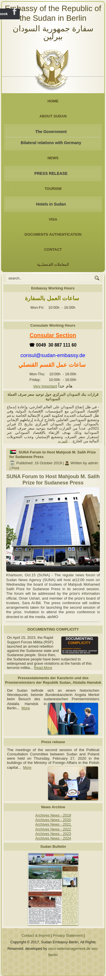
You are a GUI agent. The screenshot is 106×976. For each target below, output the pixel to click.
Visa (53, 219)
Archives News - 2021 (53, 824)
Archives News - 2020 (53, 820)
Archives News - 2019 (53, 815)
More (25, 708)
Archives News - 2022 (53, 829)
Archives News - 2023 (53, 834)
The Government (51, 131)
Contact (53, 249)
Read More (43, 668)
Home (53, 101)
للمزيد (63, 441)
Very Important (45, 386)
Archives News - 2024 (53, 838)
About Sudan (52, 116)
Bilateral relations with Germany (51, 142)
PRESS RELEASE (51, 173)
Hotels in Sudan (51, 204)
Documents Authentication (53, 234)
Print (15, 468)
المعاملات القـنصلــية (53, 264)
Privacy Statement (68, 935)
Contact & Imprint (35, 935)
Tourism (53, 189)
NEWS (53, 158)
